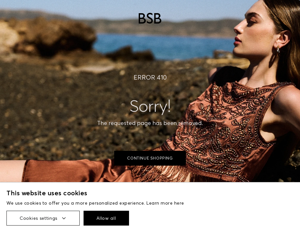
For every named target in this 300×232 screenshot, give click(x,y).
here (179, 203)
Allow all (106, 218)
